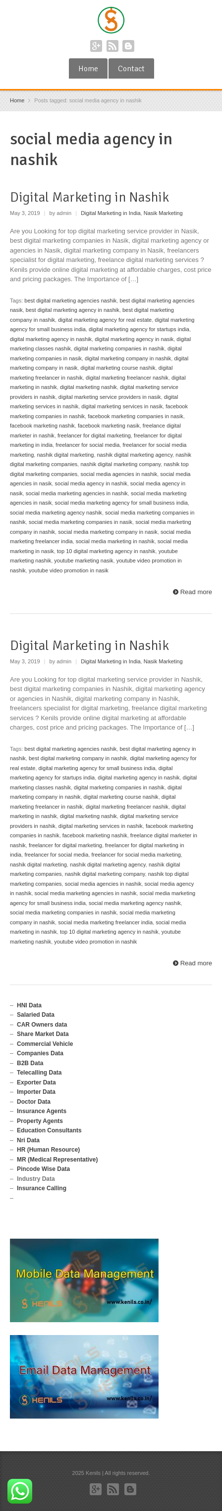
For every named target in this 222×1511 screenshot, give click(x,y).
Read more (196, 592)
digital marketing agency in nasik (134, 339)
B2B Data (30, 1063)
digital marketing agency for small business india (97, 768)
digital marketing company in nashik (128, 358)
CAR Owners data (42, 1024)
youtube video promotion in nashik (95, 942)
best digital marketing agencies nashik (70, 300)
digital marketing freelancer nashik (127, 378)
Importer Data (36, 1091)
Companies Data (40, 1053)
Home (88, 69)
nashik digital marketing (65, 455)
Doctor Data (34, 1101)
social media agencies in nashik (118, 474)
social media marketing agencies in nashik (77, 493)
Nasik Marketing (163, 213)
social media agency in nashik (91, 483)
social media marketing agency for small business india (121, 503)
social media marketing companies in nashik (63, 912)
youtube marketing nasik (83, 560)
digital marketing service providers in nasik (109, 397)
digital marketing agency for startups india (139, 329)
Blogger (128, 46)
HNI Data (29, 1005)
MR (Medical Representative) (57, 1159)
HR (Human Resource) (48, 1149)
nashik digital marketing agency (135, 455)
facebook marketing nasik (109, 426)
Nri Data (28, 1140)
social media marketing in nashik (115, 541)
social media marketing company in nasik (108, 532)
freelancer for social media (87, 445)
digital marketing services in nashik (100, 826)
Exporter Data (36, 1082)
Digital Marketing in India (110, 213)
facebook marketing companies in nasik (135, 416)
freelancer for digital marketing (94, 435)
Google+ (96, 46)
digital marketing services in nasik (122, 406)
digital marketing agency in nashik (51, 339)
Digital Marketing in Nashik (89, 197)
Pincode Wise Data (43, 1169)
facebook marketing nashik (42, 426)
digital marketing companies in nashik (119, 348)
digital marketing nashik (88, 387)
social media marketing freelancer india (105, 922)
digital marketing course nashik (117, 368)
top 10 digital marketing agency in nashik (106, 551)
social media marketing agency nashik (56, 513)
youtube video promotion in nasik (69, 570)
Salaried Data (36, 1014)
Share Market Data (43, 1034)
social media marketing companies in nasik (80, 522)
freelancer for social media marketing (136, 855)
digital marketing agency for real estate (105, 320)
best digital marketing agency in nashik (72, 310)
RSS (112, 46)
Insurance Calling (41, 1188)
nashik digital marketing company (120, 464)
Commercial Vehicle (45, 1043)
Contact (131, 69)
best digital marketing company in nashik (78, 758)
